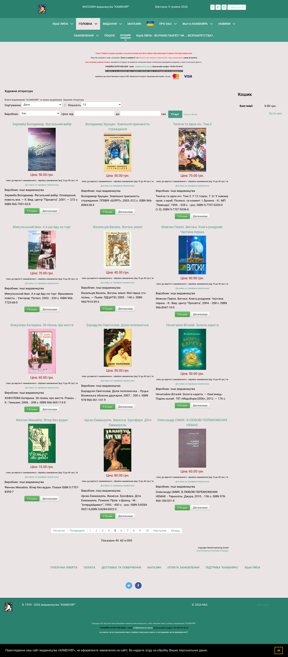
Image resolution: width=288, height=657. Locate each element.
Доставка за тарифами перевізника (42, 185)
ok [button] (278, 650)
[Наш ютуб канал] (236, 7)
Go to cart (275, 113)
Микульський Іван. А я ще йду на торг (42, 227)
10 (147, 530)
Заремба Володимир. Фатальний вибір (41, 124)
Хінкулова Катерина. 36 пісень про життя (41, 325)
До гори (262, 604)
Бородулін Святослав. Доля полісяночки (118, 325)
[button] (209, 650)
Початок (59, 530)
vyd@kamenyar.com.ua (143, 66)
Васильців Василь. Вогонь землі (117, 227)
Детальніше (50, 210)
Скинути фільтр (190, 114)
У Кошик (32, 210)
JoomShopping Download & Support (212, 551)
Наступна (159, 530)
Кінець (175, 530)
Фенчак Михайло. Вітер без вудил (42, 420)
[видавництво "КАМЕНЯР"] (42, 8)
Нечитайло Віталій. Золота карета (192, 325)
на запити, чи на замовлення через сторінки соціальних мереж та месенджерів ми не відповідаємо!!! (144, 71)
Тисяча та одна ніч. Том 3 (192, 124)
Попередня (77, 530)
